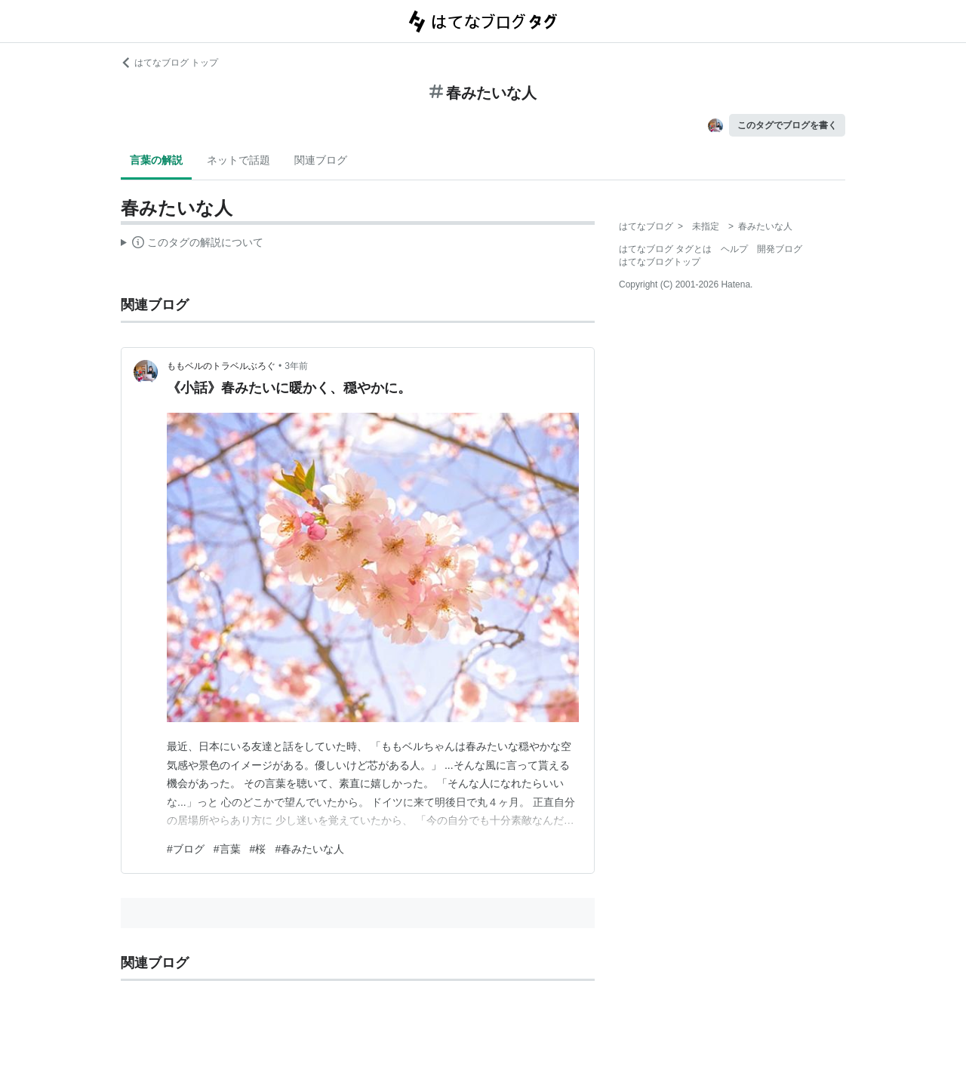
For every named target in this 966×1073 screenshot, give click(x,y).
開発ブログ (779, 249)
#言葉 (227, 849)
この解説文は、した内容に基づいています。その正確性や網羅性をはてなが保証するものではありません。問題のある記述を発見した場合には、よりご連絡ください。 (192, 244)
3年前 (296, 366)
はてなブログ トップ (169, 62)
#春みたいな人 (309, 849)
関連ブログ (320, 160)
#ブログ (186, 849)
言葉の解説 (156, 160)
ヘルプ (734, 249)
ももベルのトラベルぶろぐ (221, 366)
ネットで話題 (238, 160)
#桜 (258, 849)
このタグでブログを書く (787, 125)
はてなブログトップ (659, 262)
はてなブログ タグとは (665, 249)
